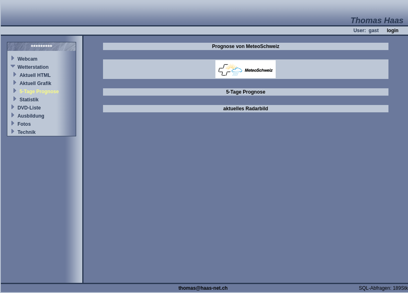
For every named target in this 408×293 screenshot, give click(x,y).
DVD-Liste (29, 108)
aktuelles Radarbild (245, 109)
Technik (26, 132)
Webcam (27, 59)
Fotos (24, 124)
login (393, 30)
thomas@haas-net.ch (203, 288)
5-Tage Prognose (39, 91)
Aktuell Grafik (35, 83)
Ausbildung (31, 116)
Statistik (29, 100)
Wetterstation (33, 67)
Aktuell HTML (35, 75)
